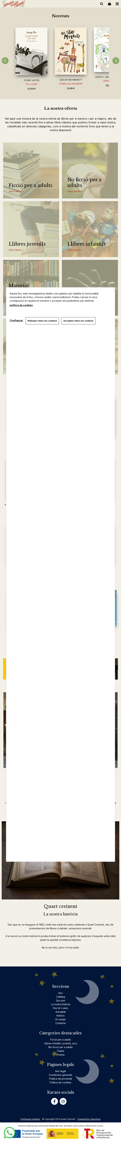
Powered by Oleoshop (89, 1119)
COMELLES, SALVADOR (70, 83)
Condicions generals (60, 1074)
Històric (60, 1015)
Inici (60, 992)
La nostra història (60, 1004)
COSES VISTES (31, 80)
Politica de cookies (60, 1082)
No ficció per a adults (84, 182)
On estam (60, 1019)
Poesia (60, 1054)
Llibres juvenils (27, 244)
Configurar (16, 320)
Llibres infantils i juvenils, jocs (60, 1043)
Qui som (60, 1000)
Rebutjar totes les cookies (42, 320)
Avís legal (60, 1071)
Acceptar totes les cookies (78, 320)
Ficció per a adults (30, 185)
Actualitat (61, 1011)
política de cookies (21, 305)
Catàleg (60, 996)
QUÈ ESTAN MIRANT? (70, 79)
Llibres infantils (86, 244)
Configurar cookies (30, 1119)
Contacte (60, 1023)
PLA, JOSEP (31, 84)
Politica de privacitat (60, 1078)
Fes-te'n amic (60, 1008)
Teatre (60, 1050)
